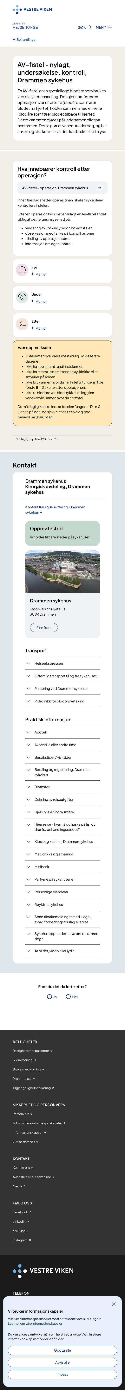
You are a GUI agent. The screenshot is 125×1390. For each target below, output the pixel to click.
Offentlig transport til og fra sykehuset (66, 676)
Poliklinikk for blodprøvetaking (59, 701)
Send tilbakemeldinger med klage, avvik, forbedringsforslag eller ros (63, 919)
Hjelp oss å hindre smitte (54, 812)
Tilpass (62, 1374)
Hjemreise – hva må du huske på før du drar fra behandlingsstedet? (65, 827)
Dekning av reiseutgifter (54, 799)
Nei (75, 996)
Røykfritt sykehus (49, 904)
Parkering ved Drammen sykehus (61, 688)
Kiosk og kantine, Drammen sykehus (64, 841)
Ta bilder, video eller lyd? (54, 951)
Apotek (41, 732)
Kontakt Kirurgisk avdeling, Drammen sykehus (55, 509)
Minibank (42, 866)
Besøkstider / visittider (53, 757)
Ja (55, 996)
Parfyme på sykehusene (54, 879)
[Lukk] (114, 1304)
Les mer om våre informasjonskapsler (35, 1323)
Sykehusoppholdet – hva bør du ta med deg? (66, 936)
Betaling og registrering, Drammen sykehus (62, 772)
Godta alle (62, 1350)
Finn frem (43, 627)
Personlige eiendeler (51, 892)
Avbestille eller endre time (55, 744)
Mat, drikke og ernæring (54, 854)
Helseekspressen (49, 663)
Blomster (42, 786)
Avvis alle (62, 1362)
